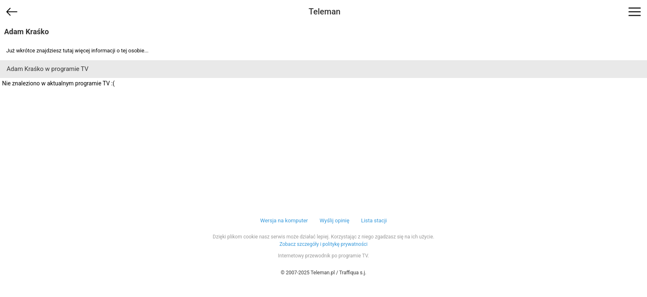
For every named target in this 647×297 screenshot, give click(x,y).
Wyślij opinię (334, 220)
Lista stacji (374, 220)
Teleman (324, 11)
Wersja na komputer (284, 220)
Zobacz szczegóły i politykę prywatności (323, 244)
